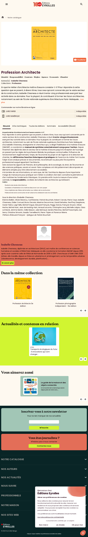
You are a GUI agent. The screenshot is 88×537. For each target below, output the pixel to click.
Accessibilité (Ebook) (67, 126)
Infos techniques (19, 126)
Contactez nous (44, 446)
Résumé (6, 126)
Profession (16, 83)
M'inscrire (44, 428)
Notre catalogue (14, 17)
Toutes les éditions (37, 126)
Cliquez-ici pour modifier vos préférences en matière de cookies (44, 533)
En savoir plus (8, 263)
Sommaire (51, 126)
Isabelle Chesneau (19, 81)
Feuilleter (80, 59)
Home (2, 17)
